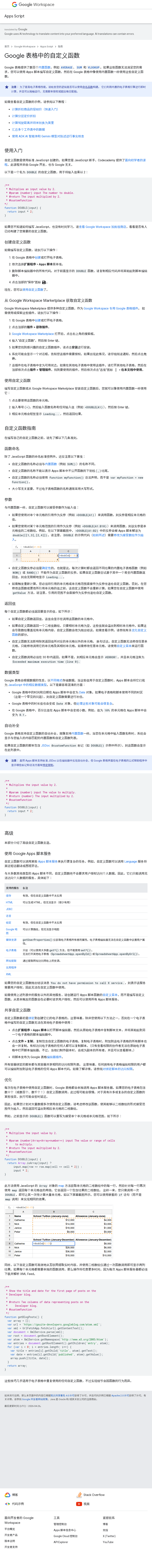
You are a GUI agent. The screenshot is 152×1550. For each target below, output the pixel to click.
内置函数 (44, 67)
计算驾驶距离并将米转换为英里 (33, 123)
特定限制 (48, 765)
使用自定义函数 (32, 290)
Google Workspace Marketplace (33, 334)
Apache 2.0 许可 (120, 1395)
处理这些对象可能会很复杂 (94, 703)
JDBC (9, 909)
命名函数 (87, 87)
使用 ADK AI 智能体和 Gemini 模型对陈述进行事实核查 (48, 136)
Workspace (36, 4)
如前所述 (99, 535)
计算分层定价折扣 (24, 116)
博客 (105, 1524)
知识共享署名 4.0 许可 (62, 1395)
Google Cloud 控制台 (66, 1536)
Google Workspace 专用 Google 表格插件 (111, 308)
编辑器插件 (54, 1057)
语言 (8, 915)
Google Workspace (24, 46)
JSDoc (45, 745)
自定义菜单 (124, 646)
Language (130, 861)
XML (8, 974)
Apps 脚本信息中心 (65, 1530)
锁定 (8, 922)
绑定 (31, 1018)
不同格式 (56, 680)
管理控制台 (60, 1524)
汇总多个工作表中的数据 (28, 129)
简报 (105, 1530)
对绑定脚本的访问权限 (118, 1069)
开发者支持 (11, 1547)
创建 (38, 257)
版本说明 (9, 1541)
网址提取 (11, 960)
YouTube (108, 1542)
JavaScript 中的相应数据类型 (27, 685)
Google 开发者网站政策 (35, 1399)
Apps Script (14, 16)
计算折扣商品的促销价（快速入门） (36, 109)
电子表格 (11, 950)
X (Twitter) (109, 1536)
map (61, 1186)
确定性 (46, 568)
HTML (9, 902)
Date (82, 692)
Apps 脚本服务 (48, 861)
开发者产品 (11, 1535)
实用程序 (11, 967)
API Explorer (61, 1542)
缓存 (8, 895)
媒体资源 (11, 939)
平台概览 (9, 1529)
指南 (60, 46)
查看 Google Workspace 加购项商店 (102, 227)
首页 (6, 46)
